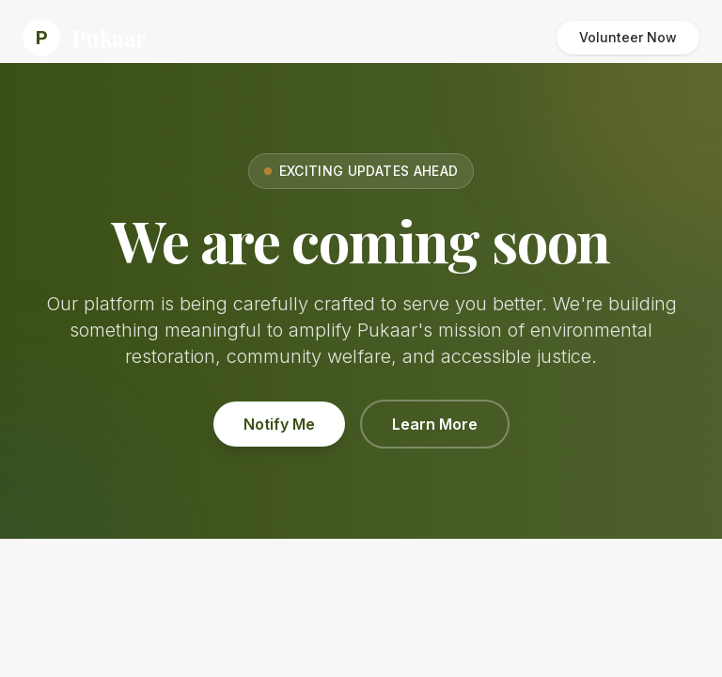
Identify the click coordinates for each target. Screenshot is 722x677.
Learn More (435, 424)
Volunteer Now (628, 37)
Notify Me (279, 424)
